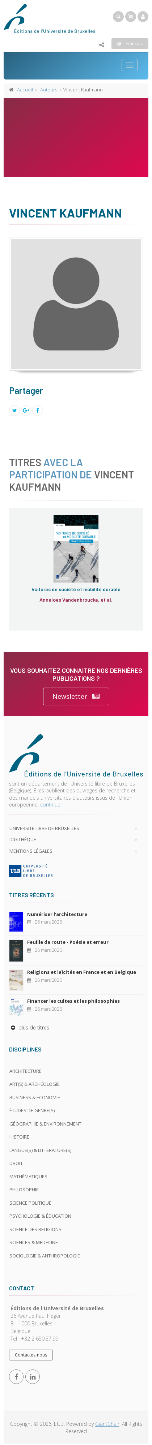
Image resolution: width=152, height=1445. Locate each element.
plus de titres (29, 1027)
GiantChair (107, 1423)
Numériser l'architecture (57, 914)
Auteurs (48, 89)
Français (130, 43)
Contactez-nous (31, 1355)
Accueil (25, 89)
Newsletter (76, 696)
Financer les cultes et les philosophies (73, 1001)
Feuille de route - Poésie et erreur (68, 942)
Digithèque (22, 839)
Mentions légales (30, 851)
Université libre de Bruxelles (44, 828)
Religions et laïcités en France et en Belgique (81, 972)
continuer (51, 804)
